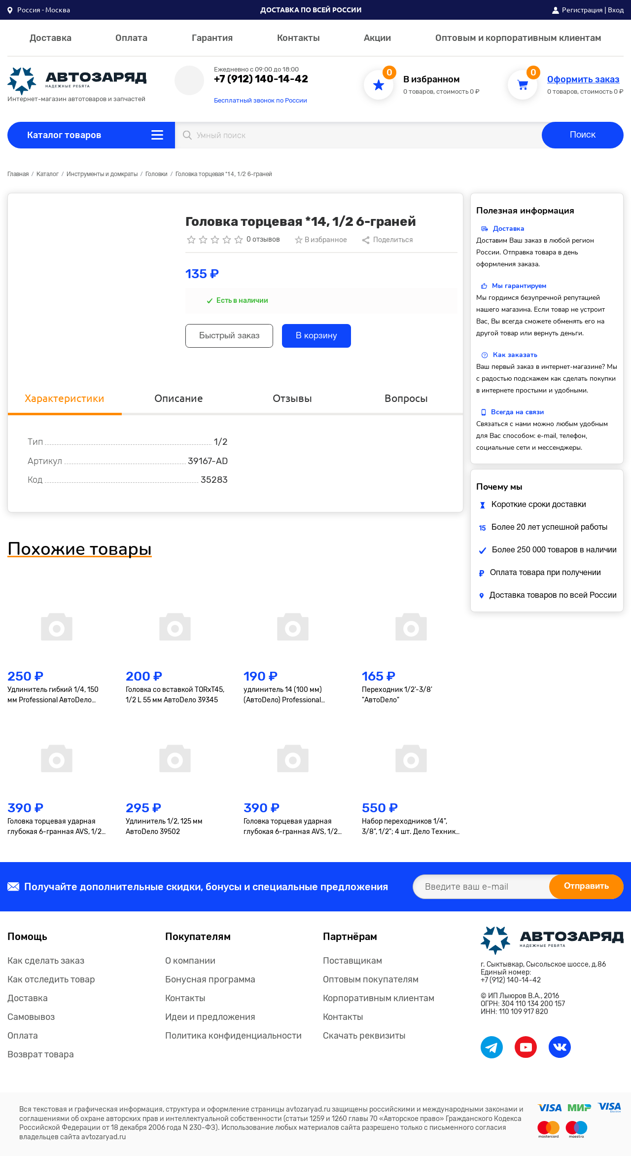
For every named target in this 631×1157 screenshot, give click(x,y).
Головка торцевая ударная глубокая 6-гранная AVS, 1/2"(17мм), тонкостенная (55, 828)
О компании (190, 961)
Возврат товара (40, 1055)
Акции (377, 38)
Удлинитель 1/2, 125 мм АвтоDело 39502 (164, 828)
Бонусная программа (210, 980)
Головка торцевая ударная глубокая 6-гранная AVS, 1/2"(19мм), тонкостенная (292, 828)
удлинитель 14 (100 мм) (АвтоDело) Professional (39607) (283, 697)
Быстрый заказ (232, 337)
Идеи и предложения (210, 1017)
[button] (38, 10)
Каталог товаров (64, 135)
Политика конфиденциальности (233, 1036)
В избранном (431, 79)
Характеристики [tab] (65, 399)
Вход (616, 10)
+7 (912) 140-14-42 (261, 79)
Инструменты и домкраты (102, 174)
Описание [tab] (178, 399)
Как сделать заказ (45, 961)
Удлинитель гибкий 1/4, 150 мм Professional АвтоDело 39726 (53, 697)
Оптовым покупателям (371, 980)
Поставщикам (352, 961)
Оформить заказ (583, 79)
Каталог (47, 174)
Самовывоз (31, 1017)
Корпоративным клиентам (378, 999)
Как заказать (515, 355)
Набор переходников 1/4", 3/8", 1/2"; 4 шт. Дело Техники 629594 (411, 828)
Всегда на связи (517, 412)
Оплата (131, 38)
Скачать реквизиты (364, 1036)
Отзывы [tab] (292, 399)
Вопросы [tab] (406, 399)
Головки (156, 174)
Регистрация (582, 10)
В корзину (325, 337)
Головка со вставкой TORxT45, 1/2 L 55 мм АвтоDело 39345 (175, 696)
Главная (18, 174)
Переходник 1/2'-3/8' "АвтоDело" (397, 696)
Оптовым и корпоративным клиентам (518, 38)
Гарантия (212, 38)
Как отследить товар (51, 980)
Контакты (298, 38)
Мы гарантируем (519, 285)
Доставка (50, 38)
